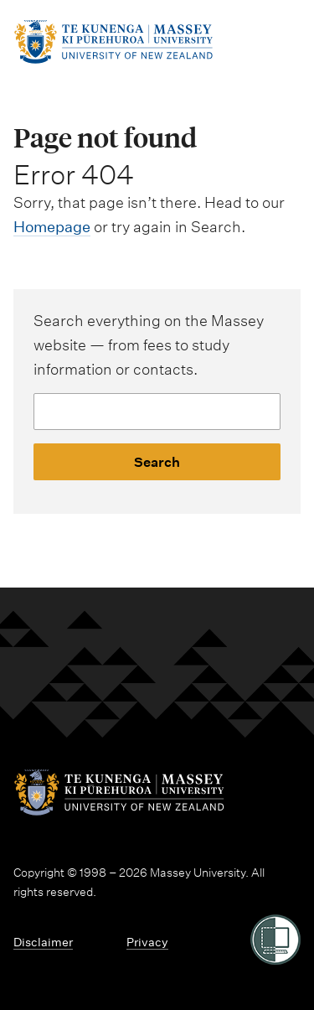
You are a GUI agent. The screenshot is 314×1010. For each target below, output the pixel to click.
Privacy (147, 942)
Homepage (51, 227)
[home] (113, 59)
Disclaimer (43, 942)
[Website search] (157, 411)
